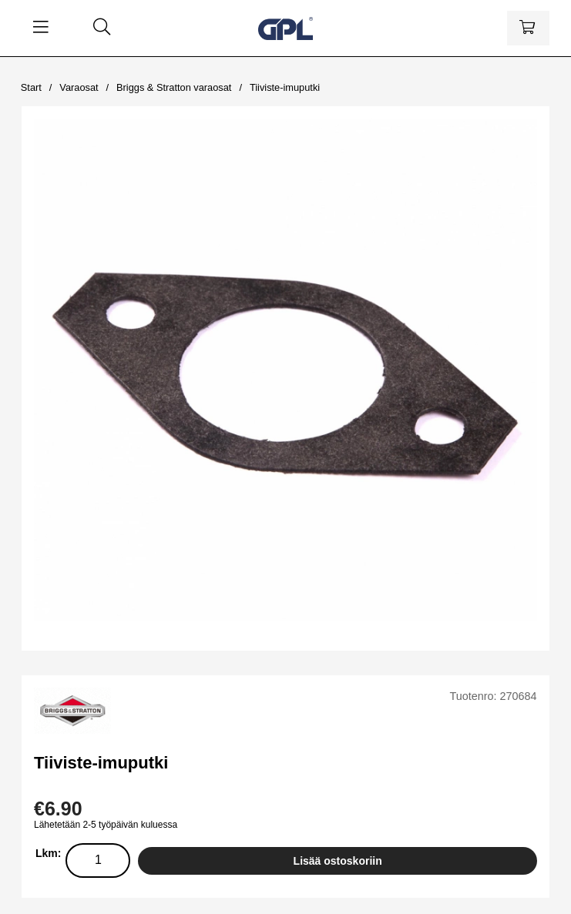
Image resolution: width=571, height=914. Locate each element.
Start (31, 87)
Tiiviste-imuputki (285, 87)
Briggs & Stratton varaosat (173, 87)
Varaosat (78, 87)
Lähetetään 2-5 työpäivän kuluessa (105, 824)
